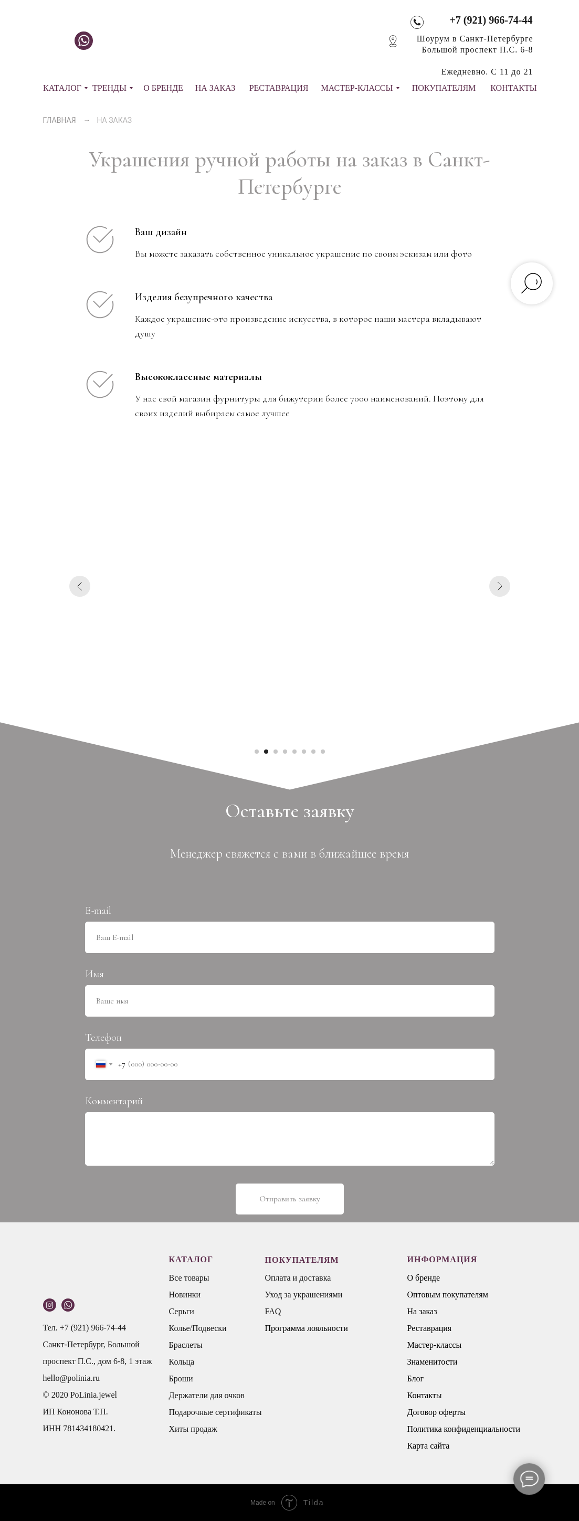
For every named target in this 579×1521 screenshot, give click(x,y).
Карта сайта (428, 1445)
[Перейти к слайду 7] (313, 751)
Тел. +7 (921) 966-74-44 (85, 1327)
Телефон (103, 1037)
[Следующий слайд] (499, 586)
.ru (95, 1378)
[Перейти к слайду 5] (294, 751)
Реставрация (429, 1328)
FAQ (273, 1311)
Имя (94, 974)
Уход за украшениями (304, 1294)
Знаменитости (432, 1361)
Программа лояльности (306, 1328)
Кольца (182, 1361)
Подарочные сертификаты (215, 1412)
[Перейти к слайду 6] (304, 751)
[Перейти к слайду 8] (323, 751)
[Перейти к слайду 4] (285, 751)
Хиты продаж (193, 1428)
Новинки (185, 1294)
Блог (415, 1378)
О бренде (423, 1277)
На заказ (422, 1311)
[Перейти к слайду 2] (266, 751)
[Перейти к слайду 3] (275, 751)
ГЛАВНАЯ (59, 120)
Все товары (189, 1277)
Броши (181, 1378)
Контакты (424, 1395)
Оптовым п (427, 1294)
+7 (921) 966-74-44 (490, 20)
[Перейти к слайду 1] (257, 751)
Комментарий (114, 1101)
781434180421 (88, 1428)
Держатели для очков (207, 1395)
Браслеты (186, 1344)
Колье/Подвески (198, 1328)
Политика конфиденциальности (464, 1428)
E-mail (98, 910)
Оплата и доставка (298, 1277)
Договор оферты (436, 1412)
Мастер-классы (434, 1344)
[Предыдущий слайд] (79, 586)
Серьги (181, 1311)
